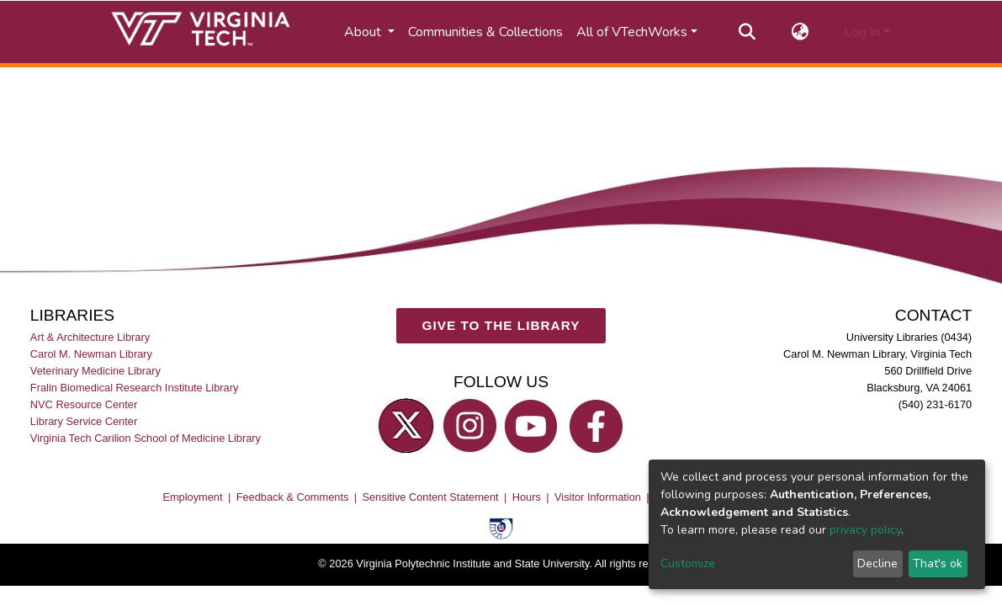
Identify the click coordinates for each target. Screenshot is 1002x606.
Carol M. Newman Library (91, 354)
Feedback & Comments (292, 497)
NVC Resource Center (83, 404)
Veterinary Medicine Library (95, 370)
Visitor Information (597, 497)
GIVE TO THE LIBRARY (501, 325)
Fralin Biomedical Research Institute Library (134, 387)
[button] (799, 32)
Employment (192, 497)
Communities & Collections (485, 32)
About (364, 32)
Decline (877, 563)
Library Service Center (83, 421)
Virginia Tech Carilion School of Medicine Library (145, 438)
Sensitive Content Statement (430, 497)
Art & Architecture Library (90, 337)
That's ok (937, 563)
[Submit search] (746, 32)
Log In (862, 32)
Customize (687, 563)
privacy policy (865, 530)
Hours (526, 497)
